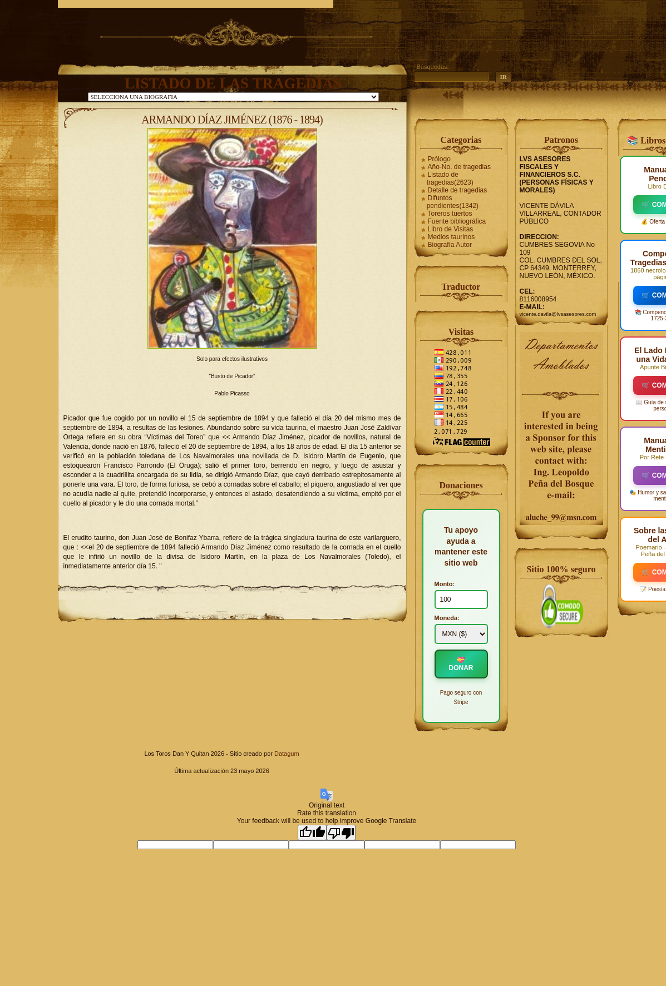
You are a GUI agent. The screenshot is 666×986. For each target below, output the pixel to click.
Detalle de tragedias (457, 190)
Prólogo (439, 159)
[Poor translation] (341, 832)
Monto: (445, 584)
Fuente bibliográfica (457, 221)
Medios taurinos (451, 237)
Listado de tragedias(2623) (450, 178)
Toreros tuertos (450, 213)
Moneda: (447, 618)
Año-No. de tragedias (459, 167)
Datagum (286, 753)
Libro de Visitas (450, 229)
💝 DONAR (461, 664)
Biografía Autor (450, 245)
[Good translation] (312, 832)
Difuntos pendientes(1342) (452, 202)
